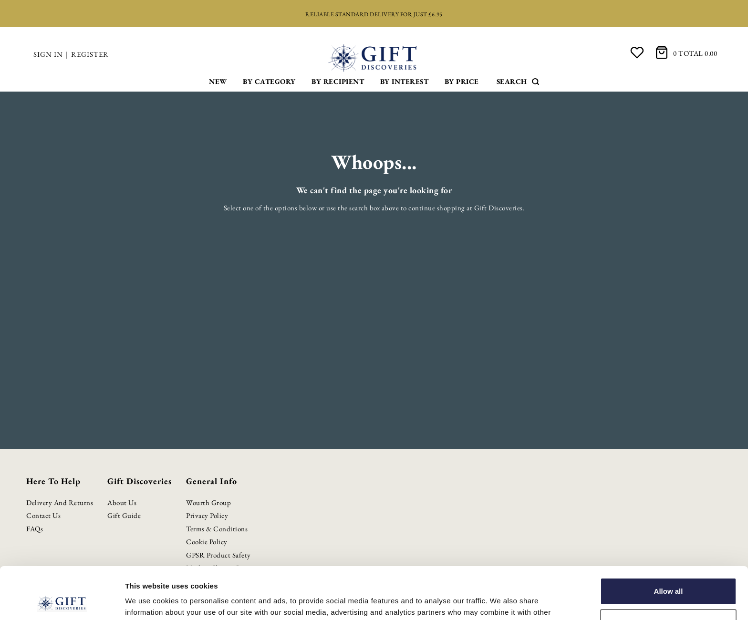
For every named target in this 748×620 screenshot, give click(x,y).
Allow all (668, 542)
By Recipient (338, 81)
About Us (121, 502)
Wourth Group (208, 502)
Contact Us (43, 515)
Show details (147, 601)
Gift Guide (124, 515)
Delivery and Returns (59, 502)
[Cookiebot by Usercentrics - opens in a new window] (62, 601)
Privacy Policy (207, 515)
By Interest (404, 81)
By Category (269, 81)
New (218, 81)
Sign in (48, 54)
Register (90, 54)
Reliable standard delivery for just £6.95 (374, 14)
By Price (462, 81)
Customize (669, 573)
